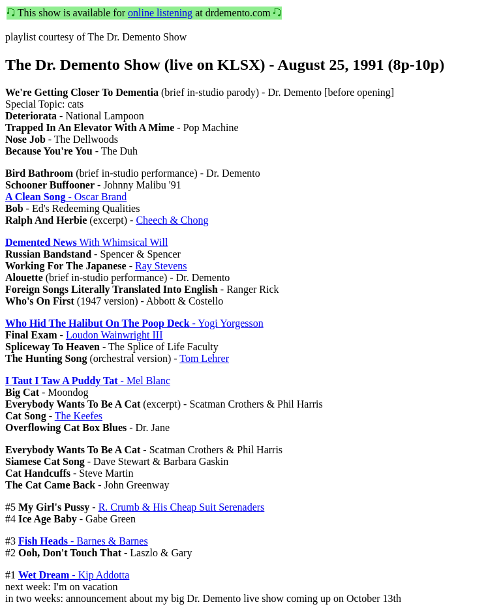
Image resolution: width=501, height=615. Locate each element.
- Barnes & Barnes (83, 541)
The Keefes (78, 415)
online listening (160, 12)
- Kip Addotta (73, 574)
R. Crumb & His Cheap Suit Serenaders (182, 507)
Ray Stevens (161, 265)
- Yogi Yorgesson (134, 323)
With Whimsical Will (86, 242)
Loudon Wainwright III (114, 334)
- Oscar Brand (66, 196)
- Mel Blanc (87, 380)
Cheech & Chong (172, 220)
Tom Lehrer (204, 358)
